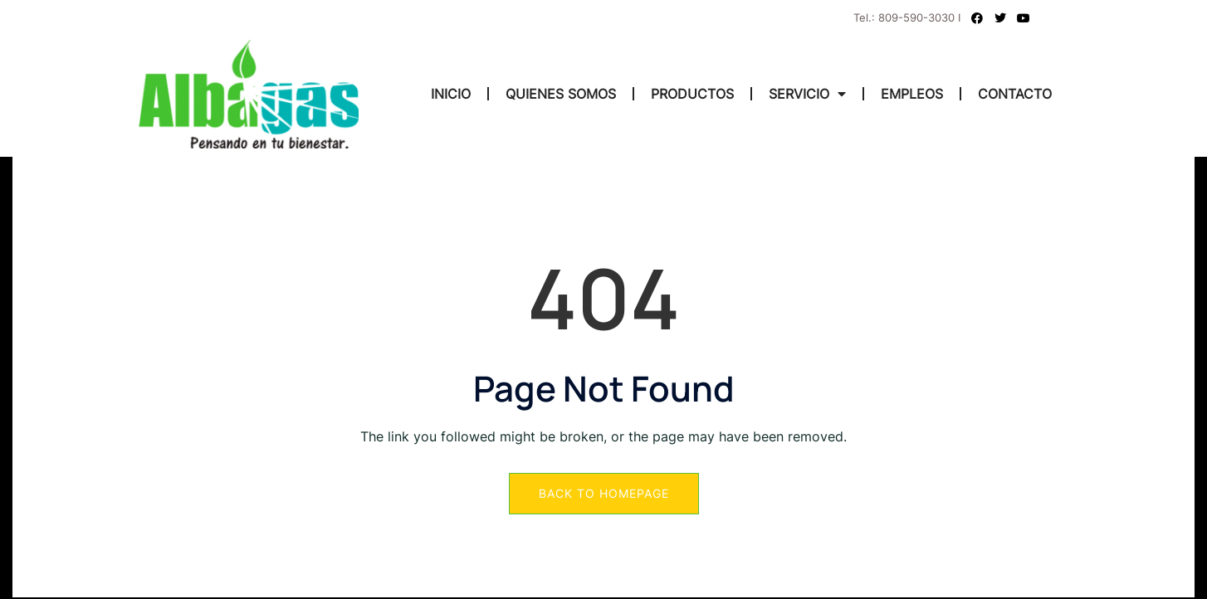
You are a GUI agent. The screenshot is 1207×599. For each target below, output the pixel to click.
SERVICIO (807, 94)
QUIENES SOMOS (561, 93)
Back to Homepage (604, 493)
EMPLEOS (912, 93)
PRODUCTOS (692, 93)
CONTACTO (1015, 93)
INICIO (451, 93)
